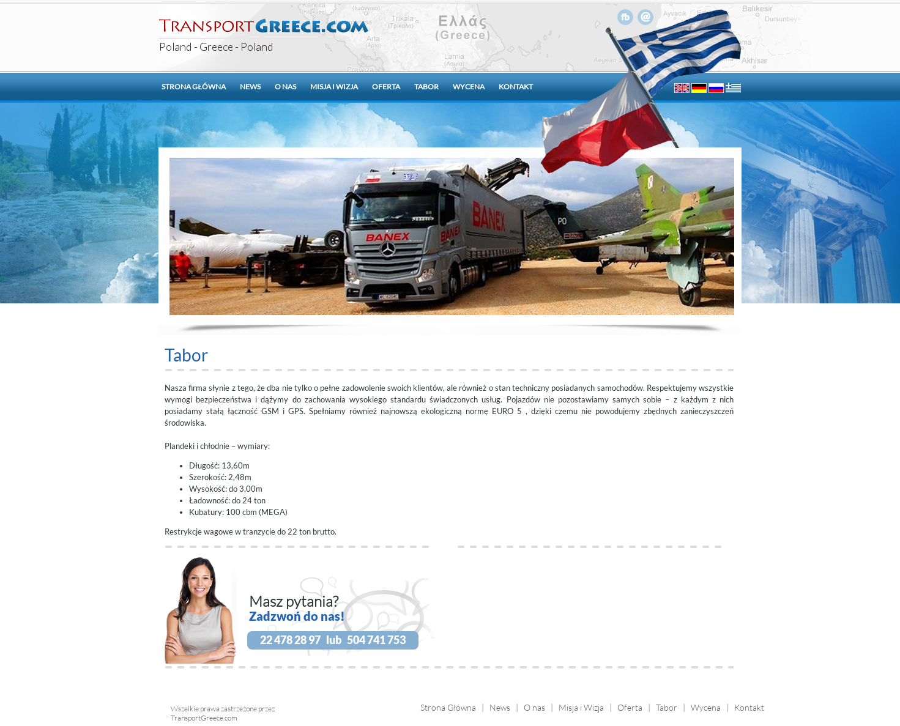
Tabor (426, 86)
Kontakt (516, 86)
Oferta (386, 86)
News (250, 86)
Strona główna (194, 86)
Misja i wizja (334, 86)
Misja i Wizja (581, 707)
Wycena (469, 86)
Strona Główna (448, 707)
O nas (285, 86)
